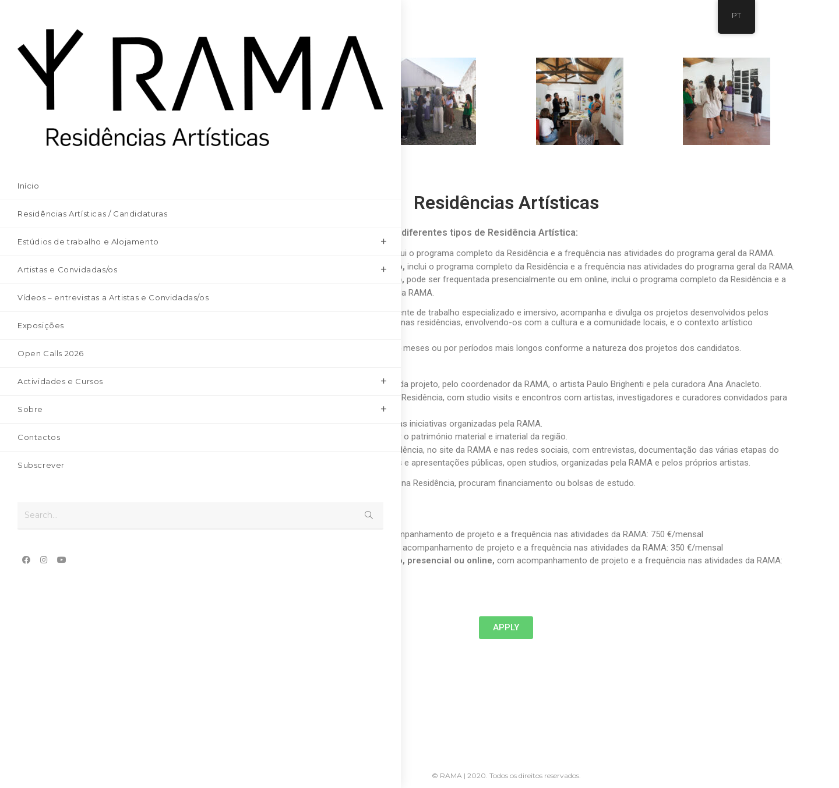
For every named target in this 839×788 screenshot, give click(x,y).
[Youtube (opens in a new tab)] (61, 510)
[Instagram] (268, 728)
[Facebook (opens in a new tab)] (26, 510)
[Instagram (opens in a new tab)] (43, 510)
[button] (506, 627)
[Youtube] (304, 728)
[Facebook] (233, 728)
